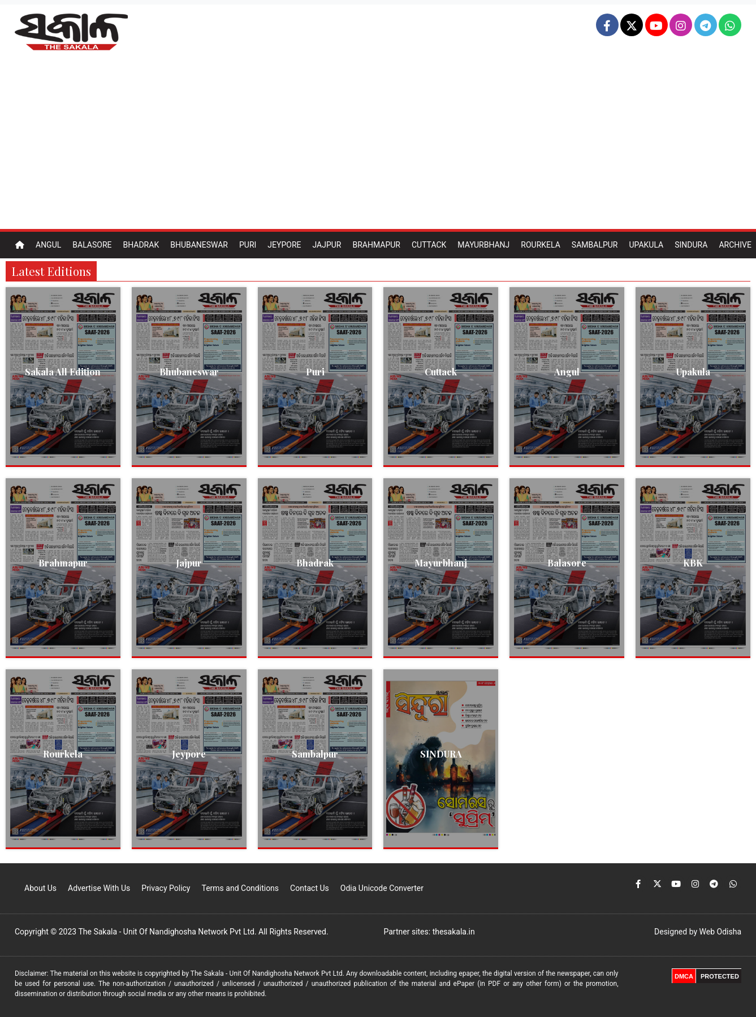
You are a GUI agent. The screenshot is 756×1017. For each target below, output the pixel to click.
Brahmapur (376, 244)
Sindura (691, 244)
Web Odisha (720, 931)
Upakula (646, 244)
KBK (693, 563)
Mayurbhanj (483, 244)
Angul (48, 244)
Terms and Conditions (240, 888)
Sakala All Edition (63, 372)
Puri (247, 244)
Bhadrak (141, 244)
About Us (40, 888)
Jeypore (284, 244)
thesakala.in (454, 931)
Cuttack (429, 244)
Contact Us (309, 888)
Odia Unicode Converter (382, 888)
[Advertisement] (378, 144)
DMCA (684, 976)
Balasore (91, 244)
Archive (735, 244)
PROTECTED (720, 976)
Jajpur (326, 244)
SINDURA (441, 754)
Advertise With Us (99, 888)
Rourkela (540, 244)
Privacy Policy (165, 888)
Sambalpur (595, 244)
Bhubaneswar (199, 244)
